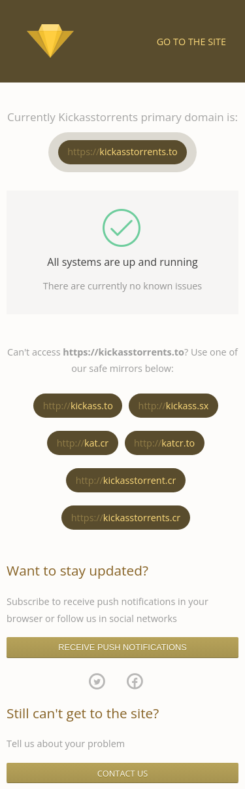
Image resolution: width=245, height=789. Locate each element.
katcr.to (164, 443)
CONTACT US (122, 773)
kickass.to (78, 405)
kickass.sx (174, 405)
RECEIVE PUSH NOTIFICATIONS (122, 647)
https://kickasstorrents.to (123, 352)
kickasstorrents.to (122, 151)
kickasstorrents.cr (125, 517)
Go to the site (191, 41)
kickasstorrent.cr (126, 480)
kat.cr (82, 443)
